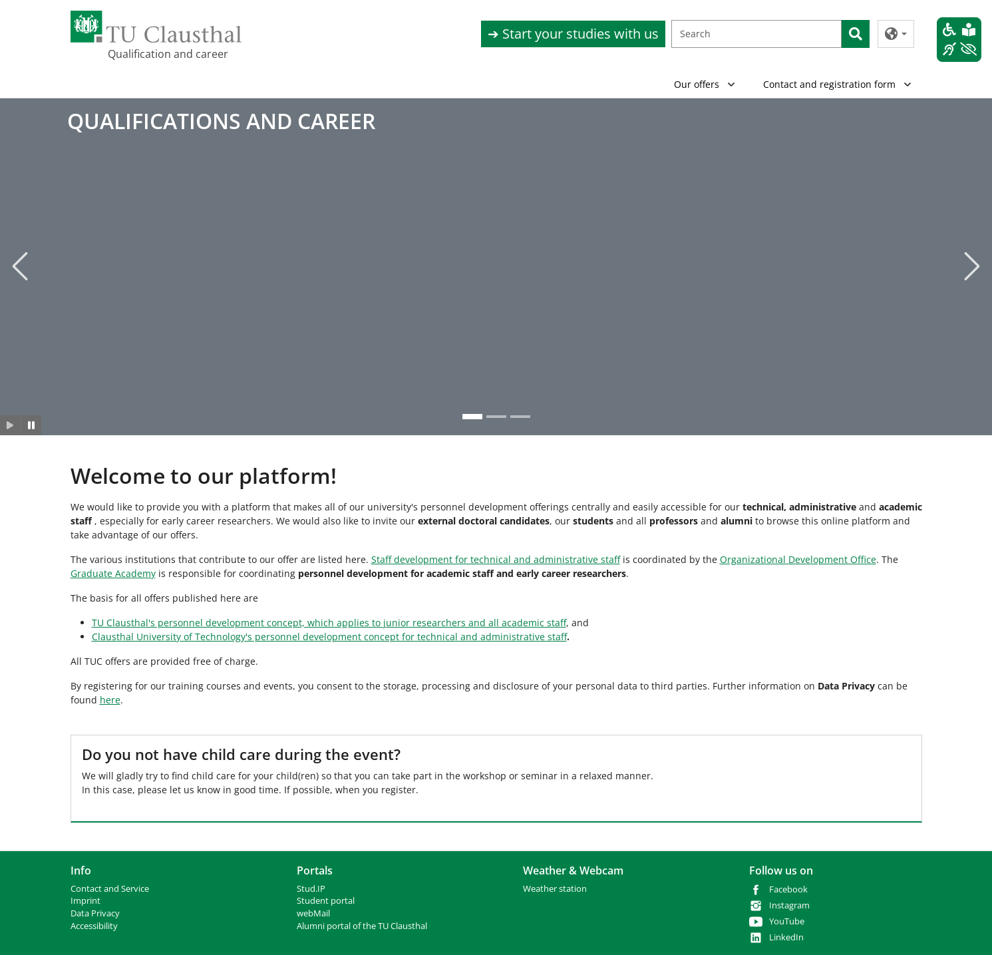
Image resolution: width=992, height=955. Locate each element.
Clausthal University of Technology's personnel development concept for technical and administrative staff (329, 636)
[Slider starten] (10, 425)
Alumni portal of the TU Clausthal (362, 926)
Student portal (326, 900)
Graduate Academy (113, 573)
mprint (86, 900)
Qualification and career (168, 54)
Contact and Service (110, 888)
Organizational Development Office (798, 559)
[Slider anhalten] (31, 425)
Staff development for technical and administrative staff (495, 559)
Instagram (789, 905)
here (110, 699)
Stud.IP (311, 888)
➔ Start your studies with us (573, 34)
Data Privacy (95, 913)
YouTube (786, 921)
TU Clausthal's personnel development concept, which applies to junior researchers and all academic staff (329, 622)
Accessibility (94, 926)
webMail (313, 913)
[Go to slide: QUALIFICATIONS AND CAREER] (472, 417)
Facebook (788, 889)
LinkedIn (786, 937)
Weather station (555, 888)
